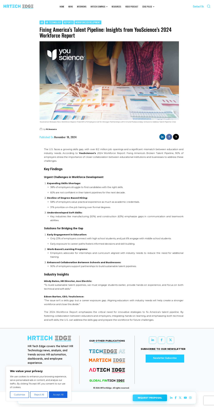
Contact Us (198, 6)
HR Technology (53, 22)
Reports (68, 22)
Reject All (39, 394)
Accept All (58, 394)
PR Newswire (51, 129)
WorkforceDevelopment (87, 22)
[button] (208, 6)
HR (42, 22)
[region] (38, 383)
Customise (19, 394)
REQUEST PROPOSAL (150, 397)
